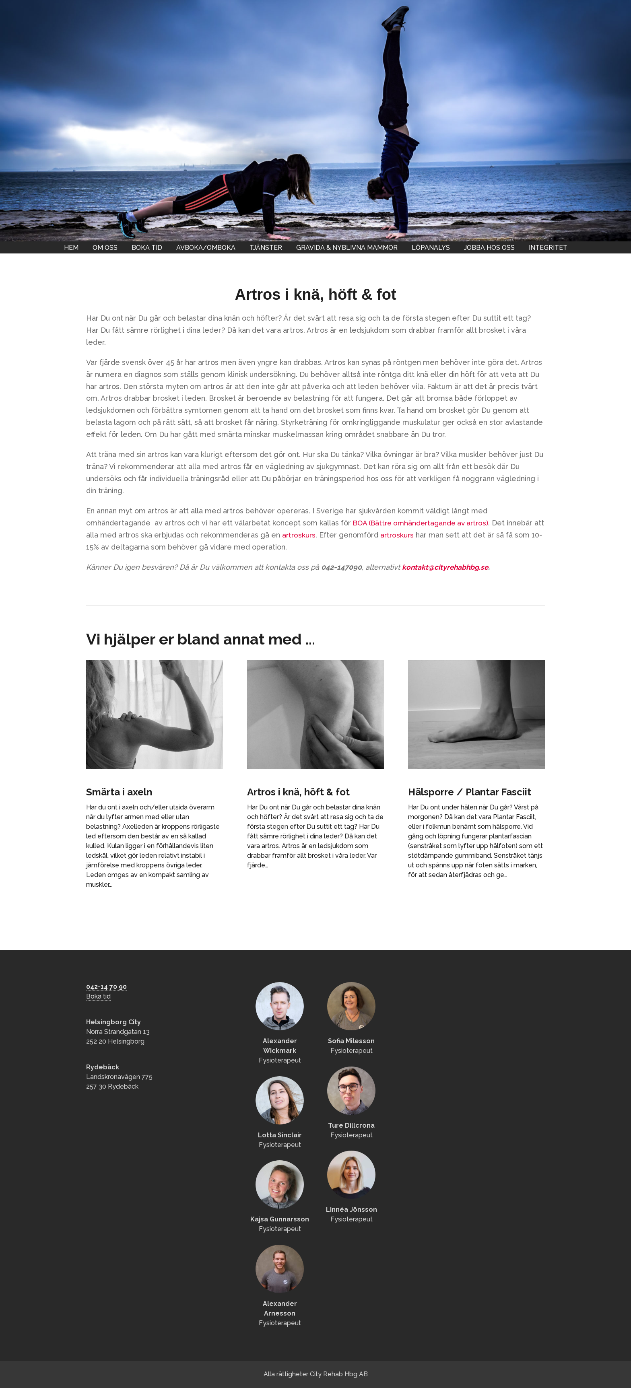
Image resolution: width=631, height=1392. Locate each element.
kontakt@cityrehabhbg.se (446, 567)
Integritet (548, 247)
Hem (71, 247)
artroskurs (311, 535)
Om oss (105, 247)
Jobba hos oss (489, 247)
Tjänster (266, 247)
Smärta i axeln (124, 791)
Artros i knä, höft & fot (306, 791)
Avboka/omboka (205, 247)
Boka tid (147, 247)
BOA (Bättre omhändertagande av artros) (424, 523)
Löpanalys (431, 247)
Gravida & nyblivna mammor (347, 247)
